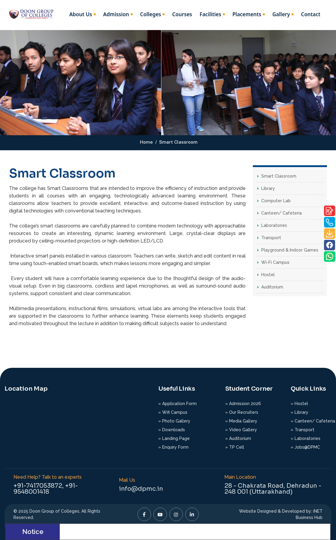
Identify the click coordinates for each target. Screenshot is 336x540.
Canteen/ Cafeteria (281, 213)
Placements (246, 14)
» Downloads (171, 429)
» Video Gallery (241, 429)
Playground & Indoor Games (289, 250)
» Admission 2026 (243, 403)
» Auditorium (238, 438)
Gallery (281, 14)
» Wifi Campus (172, 412)
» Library (299, 412)
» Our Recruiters (241, 412)
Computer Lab (276, 200)
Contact (310, 14)
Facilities (210, 14)
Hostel (268, 274)
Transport (271, 237)
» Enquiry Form (173, 447)
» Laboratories (305, 438)
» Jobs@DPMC (305, 447)
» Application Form (177, 403)
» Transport (302, 429)
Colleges (150, 14)
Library (268, 188)
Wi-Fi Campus (275, 262)
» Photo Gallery (174, 421)
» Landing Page (174, 438)
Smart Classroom (278, 176)
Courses (182, 14)
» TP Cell (234, 447)
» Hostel (299, 403)
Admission (116, 14)
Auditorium (272, 287)
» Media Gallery (241, 421)
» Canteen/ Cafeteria (313, 421)
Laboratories (274, 225)
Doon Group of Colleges (54, 511)
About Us (80, 14)
